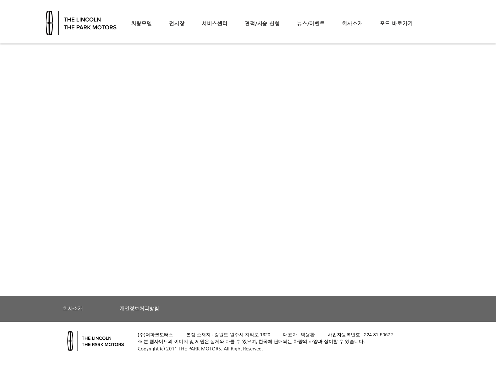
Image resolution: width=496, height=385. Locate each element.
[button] (141, 23)
